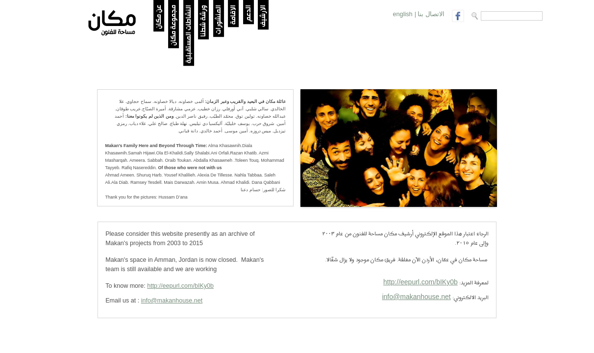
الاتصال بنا (431, 14)
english (403, 14)
